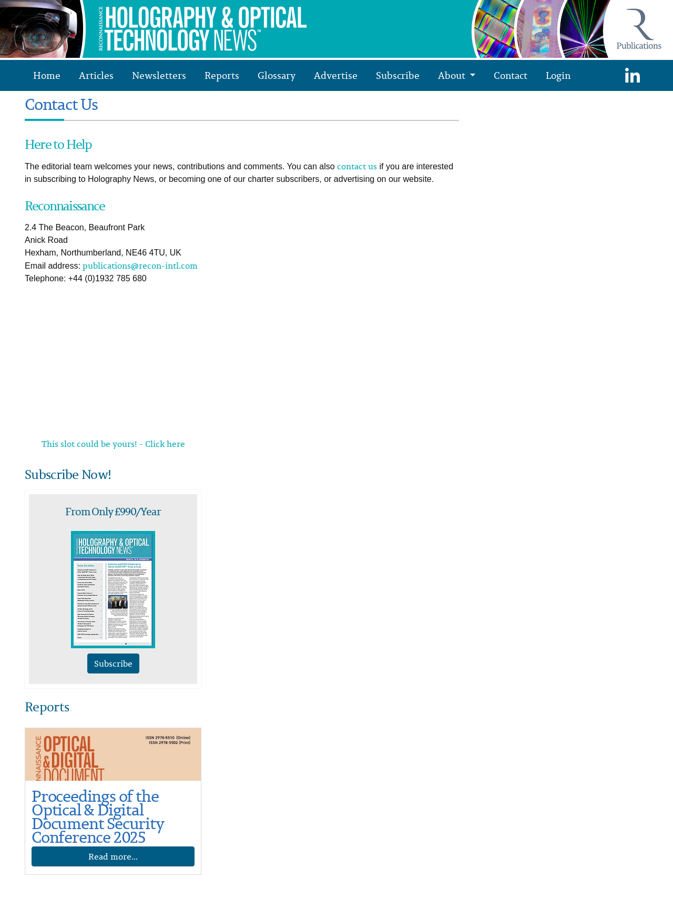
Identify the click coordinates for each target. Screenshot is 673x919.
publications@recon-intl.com (140, 265)
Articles (96, 75)
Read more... (113, 856)
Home (46, 75)
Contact (510, 75)
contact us (357, 166)
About (452, 75)
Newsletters (159, 75)
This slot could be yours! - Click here (113, 443)
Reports (222, 75)
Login (558, 75)
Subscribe (398, 75)
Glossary (276, 75)
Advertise (336, 75)
